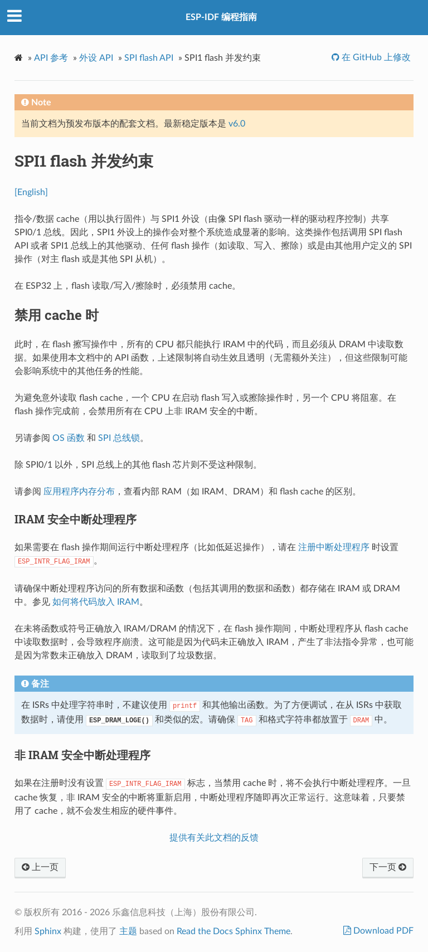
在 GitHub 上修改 (375, 57)
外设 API (96, 58)
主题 (128, 931)
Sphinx (48, 931)
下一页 (387, 867)
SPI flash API (148, 58)
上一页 (40, 867)
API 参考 (51, 58)
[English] (31, 192)
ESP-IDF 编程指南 (221, 17)
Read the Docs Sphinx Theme (233, 931)
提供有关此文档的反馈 (214, 837)
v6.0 (236, 123)
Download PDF (382, 930)
